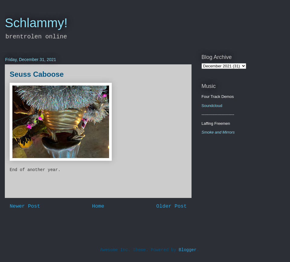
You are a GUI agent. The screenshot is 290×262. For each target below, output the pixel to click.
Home (98, 206)
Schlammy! (36, 23)
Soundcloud (211, 105)
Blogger (188, 249)
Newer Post (25, 206)
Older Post (171, 206)
